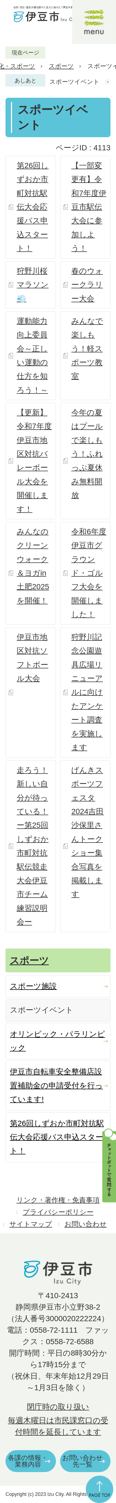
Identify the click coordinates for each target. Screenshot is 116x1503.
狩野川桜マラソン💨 (33, 285)
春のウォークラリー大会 (87, 285)
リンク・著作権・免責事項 (58, 1200)
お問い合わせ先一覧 (82, 1461)
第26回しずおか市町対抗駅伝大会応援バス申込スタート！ (33, 206)
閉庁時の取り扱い (58, 1407)
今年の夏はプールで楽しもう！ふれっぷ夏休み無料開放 (87, 453)
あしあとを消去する (108, 81)
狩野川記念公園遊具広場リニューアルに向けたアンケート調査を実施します (87, 692)
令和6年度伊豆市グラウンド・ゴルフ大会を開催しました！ (88, 573)
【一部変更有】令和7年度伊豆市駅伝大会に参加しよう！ (88, 206)
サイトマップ (30, 1224)
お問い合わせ (85, 1224)
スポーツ (61, 66)
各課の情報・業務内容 (28, 1461)
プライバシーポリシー (58, 1212)
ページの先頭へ (99, 1489)
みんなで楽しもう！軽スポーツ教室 (87, 349)
